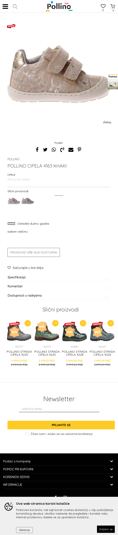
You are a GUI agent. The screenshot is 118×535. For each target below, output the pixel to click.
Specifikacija (59, 277)
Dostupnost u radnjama (59, 295)
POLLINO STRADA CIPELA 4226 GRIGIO (102, 354)
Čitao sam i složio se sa (61, 433)
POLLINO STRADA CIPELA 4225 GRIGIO (19, 354)
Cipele (11, 174)
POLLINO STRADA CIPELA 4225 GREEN (47, 354)
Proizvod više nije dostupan (33, 252)
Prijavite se (61, 425)
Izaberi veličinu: (18, 231)
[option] (59, 74)
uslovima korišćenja (78, 434)
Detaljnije (24, 530)
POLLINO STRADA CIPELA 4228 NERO (74, 354)
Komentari (59, 286)
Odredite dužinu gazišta (33, 223)
